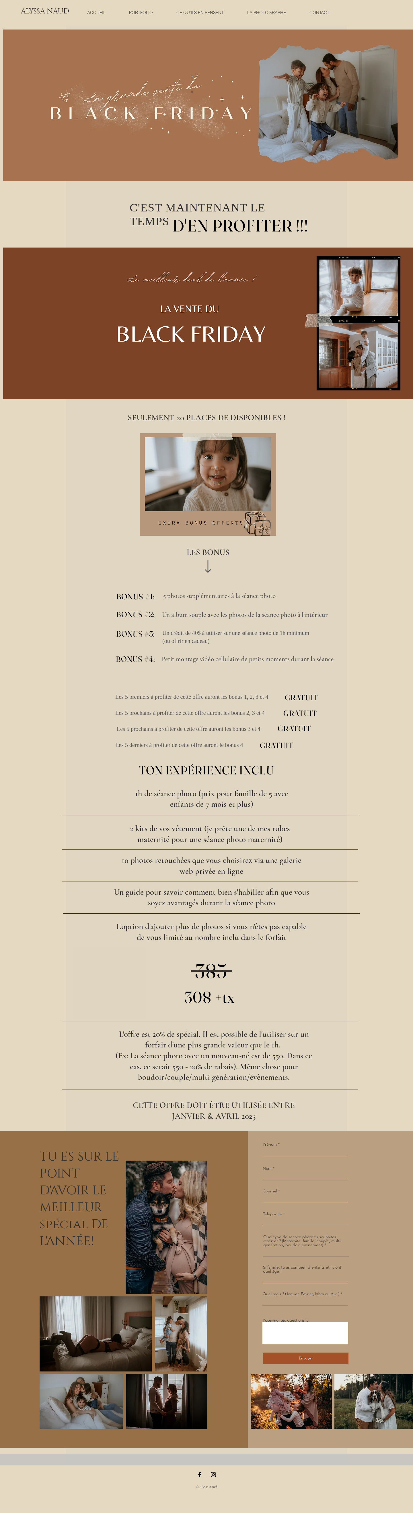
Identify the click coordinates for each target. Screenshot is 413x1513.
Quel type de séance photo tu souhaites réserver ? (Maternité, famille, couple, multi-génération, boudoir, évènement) (302, 1241)
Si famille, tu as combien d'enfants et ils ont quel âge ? (302, 1269)
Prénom (270, 1144)
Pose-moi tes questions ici (286, 1320)
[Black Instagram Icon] (213, 1474)
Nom (267, 1168)
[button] (45, 11)
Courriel (270, 1191)
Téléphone (272, 1214)
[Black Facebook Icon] (199, 1474)
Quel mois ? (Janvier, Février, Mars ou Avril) (301, 1294)
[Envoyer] (305, 1358)
